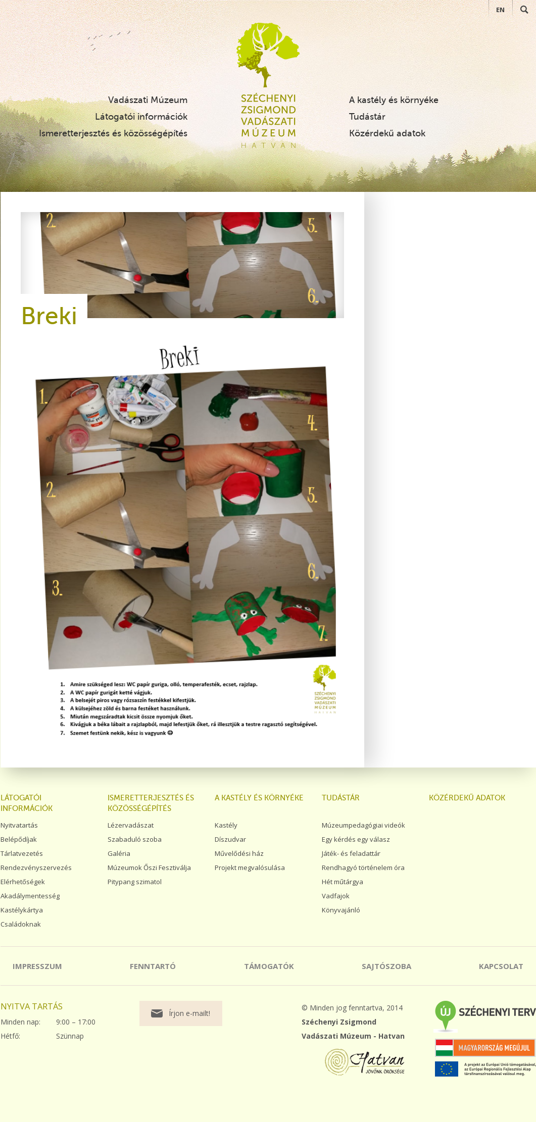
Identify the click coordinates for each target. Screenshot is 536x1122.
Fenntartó (153, 966)
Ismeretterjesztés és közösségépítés (113, 133)
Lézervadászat (131, 825)
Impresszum (37, 966)
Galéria (119, 853)
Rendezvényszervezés (36, 867)
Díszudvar (230, 839)
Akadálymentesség (30, 895)
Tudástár (367, 117)
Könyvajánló (341, 909)
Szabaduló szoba (135, 839)
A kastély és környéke (393, 100)
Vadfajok (336, 895)
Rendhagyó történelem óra (363, 867)
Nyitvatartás (19, 825)
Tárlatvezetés (22, 853)
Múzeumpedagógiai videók (363, 825)
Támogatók (269, 966)
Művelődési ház (239, 853)
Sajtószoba (386, 966)
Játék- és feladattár (351, 853)
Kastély (226, 825)
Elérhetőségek (23, 881)
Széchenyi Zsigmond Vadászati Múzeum (268, 55)
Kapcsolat (501, 966)
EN (500, 9)
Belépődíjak (19, 839)
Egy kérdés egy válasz (356, 839)
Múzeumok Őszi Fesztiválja (149, 867)
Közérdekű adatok (387, 133)
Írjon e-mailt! (189, 1013)
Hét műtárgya (342, 881)
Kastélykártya (22, 909)
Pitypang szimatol (135, 881)
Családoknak (21, 924)
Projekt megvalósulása (250, 867)
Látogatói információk (141, 117)
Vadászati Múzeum (147, 100)
